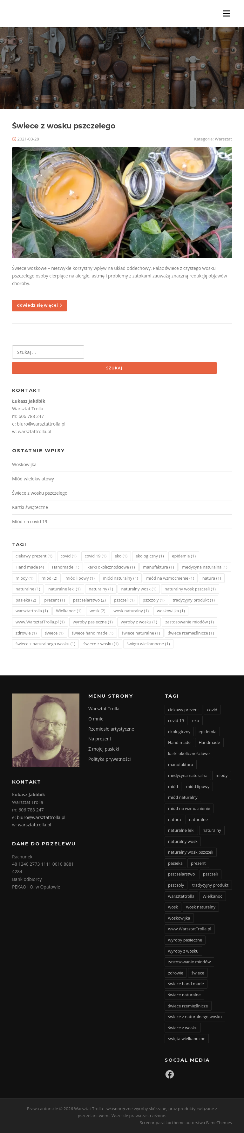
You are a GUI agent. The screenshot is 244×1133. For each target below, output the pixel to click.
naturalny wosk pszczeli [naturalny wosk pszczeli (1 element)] (190, 589)
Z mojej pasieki (103, 749)
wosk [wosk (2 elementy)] (97, 611)
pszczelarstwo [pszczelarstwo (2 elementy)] (89, 600)
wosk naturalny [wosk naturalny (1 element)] (131, 611)
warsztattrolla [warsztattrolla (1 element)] (32, 611)
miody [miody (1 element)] (24, 578)
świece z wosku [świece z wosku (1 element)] (101, 644)
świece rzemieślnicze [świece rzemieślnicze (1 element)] (191, 633)
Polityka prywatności (109, 759)
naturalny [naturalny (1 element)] (101, 589)
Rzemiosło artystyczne (111, 729)
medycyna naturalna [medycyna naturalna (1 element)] (204, 567)
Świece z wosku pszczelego (63, 126)
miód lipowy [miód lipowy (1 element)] (80, 578)
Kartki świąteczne (30, 508)
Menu (226, 13)
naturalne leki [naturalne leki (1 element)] (64, 589)
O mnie (95, 719)
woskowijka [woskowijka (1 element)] (171, 611)
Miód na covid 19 (29, 522)
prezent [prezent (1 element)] (54, 600)
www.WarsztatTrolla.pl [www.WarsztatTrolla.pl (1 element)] (40, 622)
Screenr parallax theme (162, 1123)
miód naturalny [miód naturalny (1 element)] (120, 578)
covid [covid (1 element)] (69, 556)
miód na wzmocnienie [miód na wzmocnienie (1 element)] (170, 578)
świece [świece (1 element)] (54, 633)
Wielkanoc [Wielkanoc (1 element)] (68, 611)
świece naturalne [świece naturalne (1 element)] (141, 633)
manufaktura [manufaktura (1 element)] (158, 567)
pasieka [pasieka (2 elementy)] (26, 600)
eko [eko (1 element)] (121, 556)
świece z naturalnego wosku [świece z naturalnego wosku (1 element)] (45, 644)
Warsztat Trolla (103, 709)
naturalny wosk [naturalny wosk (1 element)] (138, 589)
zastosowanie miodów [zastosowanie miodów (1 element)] (189, 622)
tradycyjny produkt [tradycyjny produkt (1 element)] (193, 600)
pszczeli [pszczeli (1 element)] (124, 600)
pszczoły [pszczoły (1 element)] (154, 600)
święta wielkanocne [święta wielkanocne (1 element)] (148, 644)
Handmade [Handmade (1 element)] (65, 567)
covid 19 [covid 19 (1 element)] (96, 556)
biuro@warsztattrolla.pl (41, 424)
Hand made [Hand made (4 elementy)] (30, 567)
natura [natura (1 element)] (211, 578)
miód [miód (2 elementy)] (50, 578)
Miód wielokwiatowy (33, 479)
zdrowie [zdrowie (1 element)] (26, 633)
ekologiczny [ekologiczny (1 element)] (150, 556)
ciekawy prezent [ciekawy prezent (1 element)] (34, 556)
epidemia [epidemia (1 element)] (184, 556)
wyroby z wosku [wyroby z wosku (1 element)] (139, 622)
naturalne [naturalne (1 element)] (28, 589)
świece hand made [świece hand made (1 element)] (92, 633)
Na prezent (99, 739)
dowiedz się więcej (39, 305)
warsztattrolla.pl (34, 432)
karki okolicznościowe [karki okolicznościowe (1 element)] (111, 567)
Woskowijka (24, 465)
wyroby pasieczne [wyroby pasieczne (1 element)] (93, 622)
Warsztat (223, 139)
